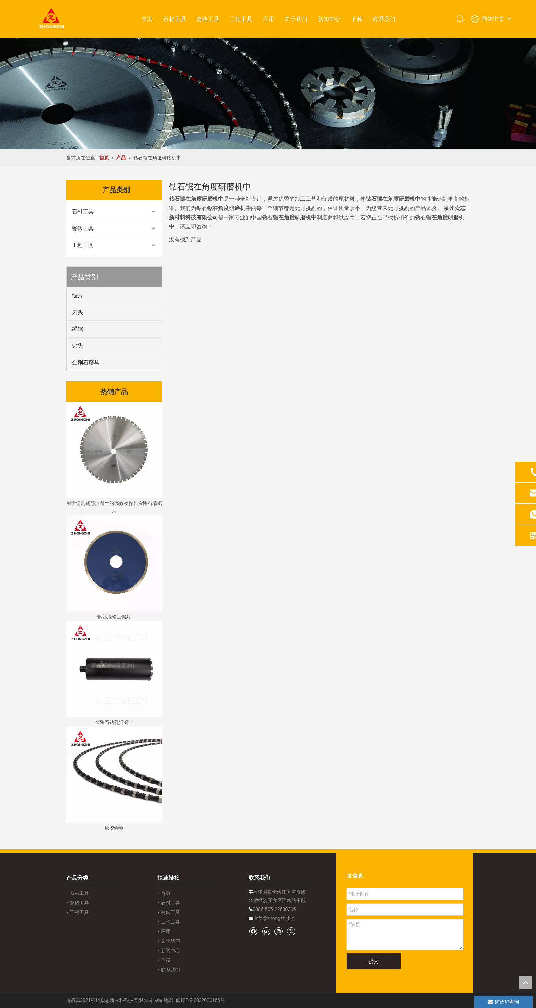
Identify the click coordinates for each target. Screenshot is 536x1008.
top (525, 982)
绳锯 (77, 329)
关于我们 (295, 19)
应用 (268, 19)
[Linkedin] (278, 931)
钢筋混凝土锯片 (114, 616)
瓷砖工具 (207, 19)
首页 (147, 19)
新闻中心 (329, 19)
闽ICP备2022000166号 (200, 1000)
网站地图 (163, 1000)
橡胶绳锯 (114, 828)
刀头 (77, 312)
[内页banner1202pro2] (268, 93)
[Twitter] (291, 931)
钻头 (77, 346)
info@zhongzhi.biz (274, 918)
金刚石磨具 (85, 362)
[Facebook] (253, 931)
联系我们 (384, 19)
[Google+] (266, 931)
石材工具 (174, 19)
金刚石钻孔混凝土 (114, 722)
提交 (373, 961)
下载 (357, 19)
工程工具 (241, 19)
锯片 (77, 295)
